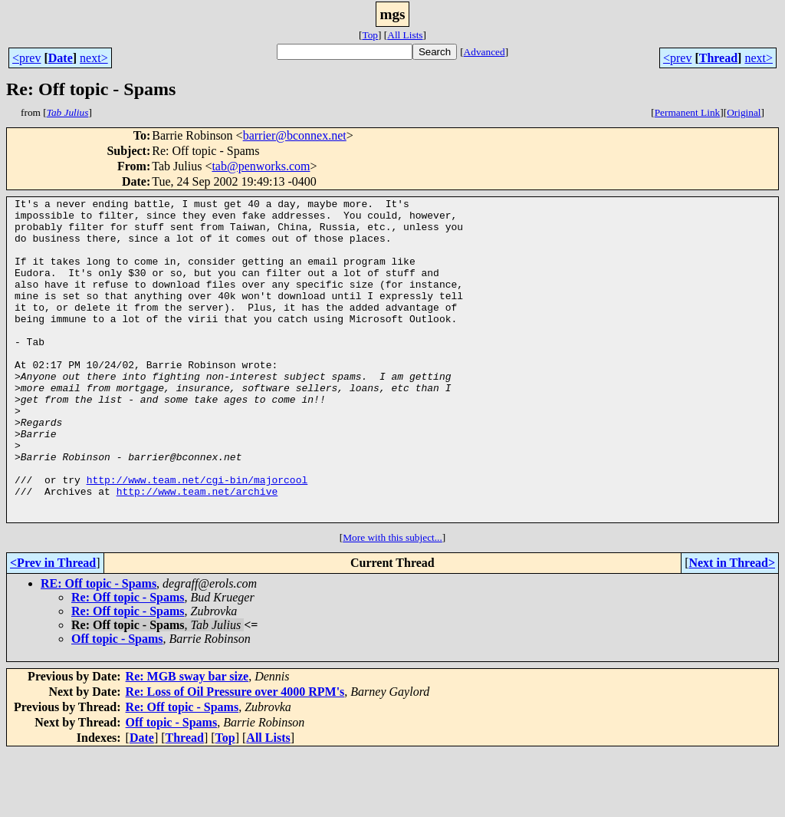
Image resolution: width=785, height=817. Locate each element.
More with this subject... (392, 602)
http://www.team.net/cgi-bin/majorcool (197, 537)
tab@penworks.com (261, 166)
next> (94, 57)
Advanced (484, 52)
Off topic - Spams (117, 703)
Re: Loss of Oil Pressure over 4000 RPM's (235, 756)
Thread (718, 57)
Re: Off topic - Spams (128, 661)
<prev (26, 57)
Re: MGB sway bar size (187, 740)
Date (60, 57)
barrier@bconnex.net (295, 135)
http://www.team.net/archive (197, 551)
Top (370, 35)
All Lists (404, 35)
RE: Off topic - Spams (98, 647)
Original (743, 112)
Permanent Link (688, 112)
